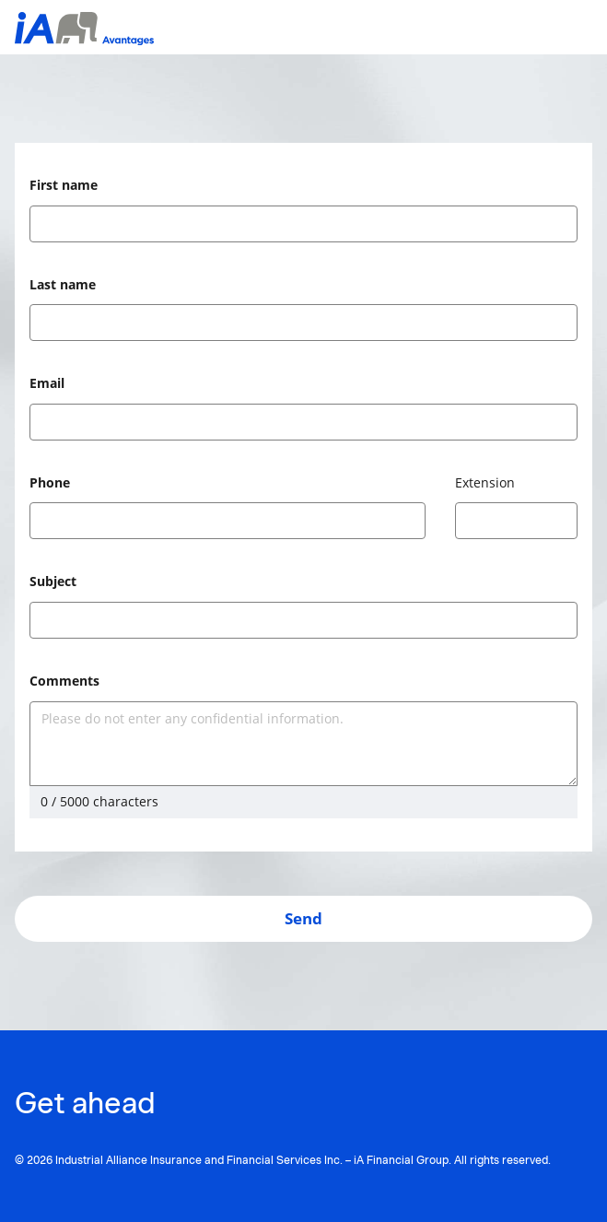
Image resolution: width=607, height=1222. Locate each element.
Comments (64, 680)
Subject (52, 581)
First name (63, 185)
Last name (62, 284)
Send (303, 918)
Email (46, 383)
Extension (485, 482)
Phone (49, 482)
